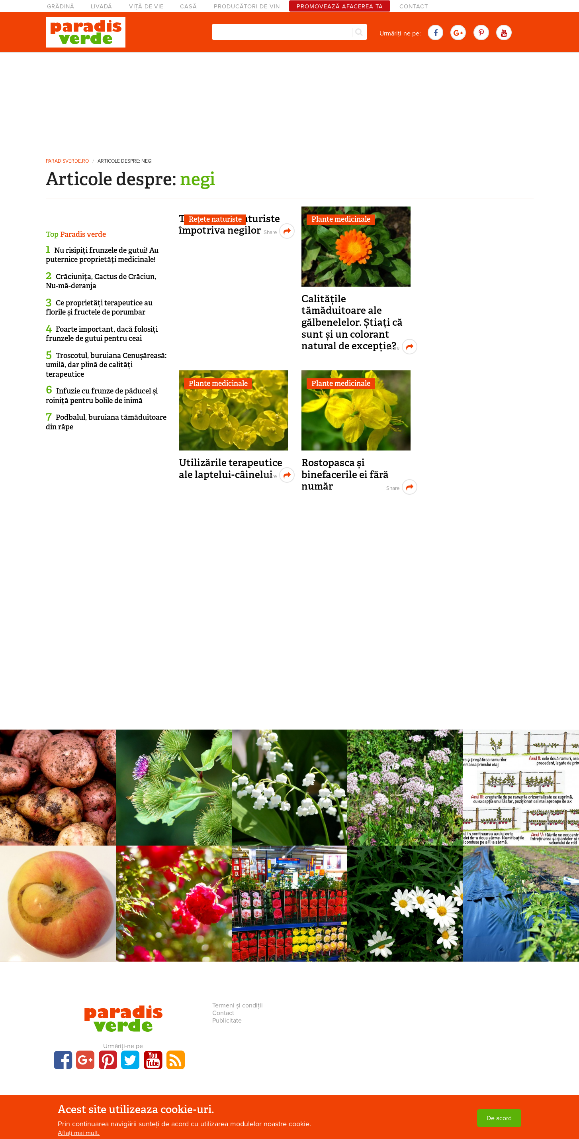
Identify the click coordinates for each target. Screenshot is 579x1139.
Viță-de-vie (146, 6)
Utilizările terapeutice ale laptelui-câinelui (230, 468)
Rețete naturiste (215, 219)
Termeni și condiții (237, 1005)
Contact (413, 6)
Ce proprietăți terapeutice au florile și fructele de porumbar (99, 307)
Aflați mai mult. (79, 1133)
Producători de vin (247, 6)
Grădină (60, 6)
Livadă (101, 6)
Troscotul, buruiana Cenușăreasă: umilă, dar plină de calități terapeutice (106, 365)
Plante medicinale (340, 219)
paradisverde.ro (67, 161)
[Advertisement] (289, 101)
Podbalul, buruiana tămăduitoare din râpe (106, 422)
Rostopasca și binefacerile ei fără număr (345, 474)
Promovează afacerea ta (340, 6)
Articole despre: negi (125, 161)
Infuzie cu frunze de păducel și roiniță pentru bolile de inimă (102, 395)
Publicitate (227, 1021)
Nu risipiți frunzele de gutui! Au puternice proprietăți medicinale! (102, 255)
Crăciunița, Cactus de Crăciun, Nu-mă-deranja (101, 281)
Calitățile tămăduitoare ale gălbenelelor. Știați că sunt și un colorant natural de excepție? (352, 322)
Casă (188, 6)
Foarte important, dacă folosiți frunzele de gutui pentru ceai (102, 334)
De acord (499, 1118)
